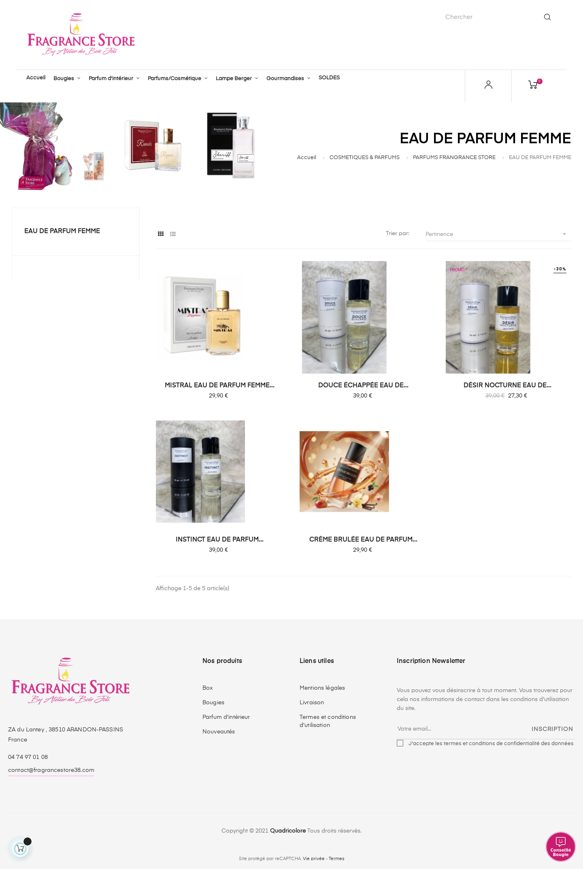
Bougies (213, 702)
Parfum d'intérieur (226, 716)
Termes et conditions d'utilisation (328, 720)
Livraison (312, 702)
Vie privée (314, 858)
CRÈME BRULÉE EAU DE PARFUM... (363, 539)
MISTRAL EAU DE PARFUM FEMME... (219, 385)
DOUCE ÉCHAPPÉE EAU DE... (363, 385)
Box (207, 687)
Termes (337, 858)
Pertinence (498, 233)
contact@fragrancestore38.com (51, 769)
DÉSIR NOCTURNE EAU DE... (507, 385)
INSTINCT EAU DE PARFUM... (220, 539)
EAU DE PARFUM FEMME (62, 230)
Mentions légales (322, 687)
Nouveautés (218, 731)
